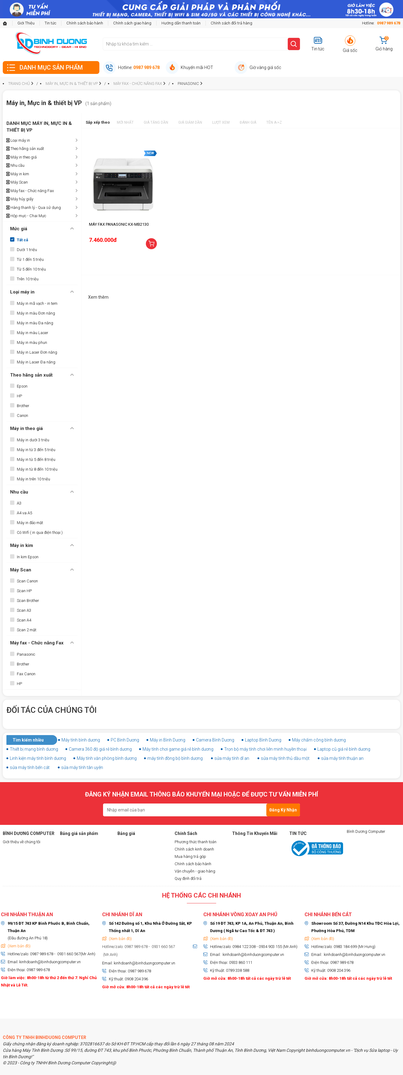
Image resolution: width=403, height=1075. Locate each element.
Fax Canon (26, 674)
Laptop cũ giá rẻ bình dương (343, 749)
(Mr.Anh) (110, 954)
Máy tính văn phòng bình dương (107, 758)
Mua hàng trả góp (190, 856)
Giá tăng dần (156, 122)
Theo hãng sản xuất (25, 149)
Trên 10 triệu (28, 279)
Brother (23, 405)
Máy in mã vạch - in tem (37, 303)
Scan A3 (24, 610)
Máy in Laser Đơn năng (37, 352)
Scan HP (24, 591)
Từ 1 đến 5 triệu (30, 259)
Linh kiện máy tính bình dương (38, 758)
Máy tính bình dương (80, 740)
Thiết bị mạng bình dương (34, 749)
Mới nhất (125, 122)
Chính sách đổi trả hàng (231, 23)
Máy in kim (17, 174)
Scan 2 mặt (26, 630)
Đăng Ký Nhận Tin (283, 811)
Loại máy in (18, 140)
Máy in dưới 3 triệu (33, 440)
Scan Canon (27, 581)
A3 (19, 503)
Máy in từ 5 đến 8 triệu (36, 459)
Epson (22, 386)
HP (19, 396)
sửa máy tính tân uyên (82, 767)
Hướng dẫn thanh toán (181, 23)
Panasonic (26, 654)
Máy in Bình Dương (167, 740)
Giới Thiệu (26, 23)
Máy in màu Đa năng (35, 323)
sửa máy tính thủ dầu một (285, 758)
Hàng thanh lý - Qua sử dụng (33, 208)
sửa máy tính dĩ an (231, 758)
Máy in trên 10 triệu (33, 479)
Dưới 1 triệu (27, 249)
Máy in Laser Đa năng (36, 362)
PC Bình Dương (125, 740)
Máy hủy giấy (19, 199)
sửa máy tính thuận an (342, 758)
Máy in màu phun (32, 342)
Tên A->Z (274, 122)
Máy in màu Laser (32, 332)
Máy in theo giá (21, 157)
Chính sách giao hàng (132, 23)
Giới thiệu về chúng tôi (21, 842)
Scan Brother (28, 600)
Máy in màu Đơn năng (36, 313)
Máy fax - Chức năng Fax (30, 191)
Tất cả (22, 240)
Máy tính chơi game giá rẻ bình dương (177, 749)
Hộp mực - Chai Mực (26, 216)
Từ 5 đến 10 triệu (31, 269)
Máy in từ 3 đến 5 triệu (36, 449)
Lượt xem (221, 122)
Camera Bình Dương (215, 740)
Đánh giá (248, 122)
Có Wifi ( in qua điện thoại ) (40, 532)
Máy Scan (17, 182)
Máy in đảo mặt (30, 522)
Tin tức (50, 23)
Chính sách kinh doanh (194, 849)
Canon (22, 415)
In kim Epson (28, 557)
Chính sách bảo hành (84, 23)
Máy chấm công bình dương (319, 740)
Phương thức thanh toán (195, 842)
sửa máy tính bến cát (30, 767)
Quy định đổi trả (188, 878)
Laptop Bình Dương (263, 740)
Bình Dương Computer (366, 831)
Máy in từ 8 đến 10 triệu (37, 469)
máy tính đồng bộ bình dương (175, 758)
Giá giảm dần (190, 122)
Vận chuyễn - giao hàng (195, 871)
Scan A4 (24, 620)
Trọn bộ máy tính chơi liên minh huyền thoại (265, 749)
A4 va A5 (24, 513)
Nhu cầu (15, 165)
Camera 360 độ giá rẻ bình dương (100, 749)
